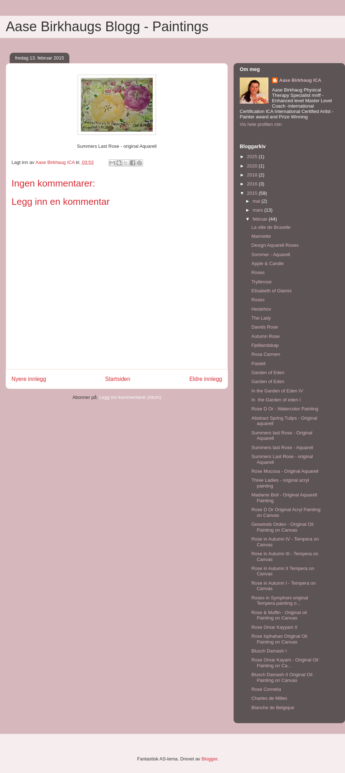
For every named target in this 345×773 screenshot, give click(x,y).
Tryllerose (261, 281)
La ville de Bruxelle (270, 227)
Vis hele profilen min (261, 124)
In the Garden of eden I (275, 399)
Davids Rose (264, 327)
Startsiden (117, 379)
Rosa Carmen (265, 354)
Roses (257, 272)
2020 (253, 166)
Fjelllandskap (265, 345)
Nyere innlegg (29, 379)
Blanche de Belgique (272, 707)
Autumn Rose (265, 336)
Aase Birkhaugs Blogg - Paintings (107, 26)
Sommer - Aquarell (270, 254)
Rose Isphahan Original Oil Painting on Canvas (279, 639)
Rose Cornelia (266, 689)
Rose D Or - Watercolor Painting (284, 408)
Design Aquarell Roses (275, 245)
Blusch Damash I (268, 651)
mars (258, 210)
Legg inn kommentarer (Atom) (130, 397)
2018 (253, 175)
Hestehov (261, 309)
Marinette (261, 236)
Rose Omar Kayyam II (274, 627)
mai (257, 201)
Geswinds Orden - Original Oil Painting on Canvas (282, 527)
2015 (253, 193)
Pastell (258, 363)
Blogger (209, 759)
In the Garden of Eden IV (277, 390)
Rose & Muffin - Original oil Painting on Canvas (279, 615)
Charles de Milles (269, 698)
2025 (253, 156)
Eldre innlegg (205, 379)
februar (261, 219)
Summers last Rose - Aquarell (282, 447)
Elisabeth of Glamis (271, 290)
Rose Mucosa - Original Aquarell (284, 471)
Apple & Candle (267, 263)
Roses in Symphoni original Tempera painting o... (279, 600)
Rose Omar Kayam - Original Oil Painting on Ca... (284, 662)
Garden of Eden (267, 372)
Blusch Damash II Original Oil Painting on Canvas (281, 677)
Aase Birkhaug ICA (300, 80)
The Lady (261, 318)
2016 (253, 184)
